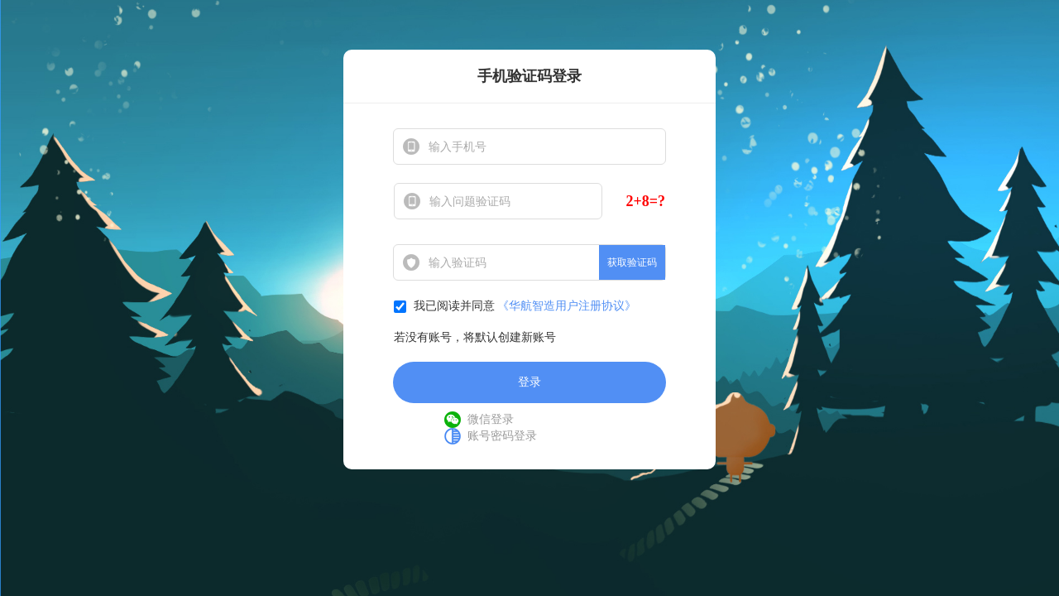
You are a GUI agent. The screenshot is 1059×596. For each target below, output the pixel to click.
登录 (529, 382)
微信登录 (490, 419)
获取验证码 (632, 262)
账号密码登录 (502, 436)
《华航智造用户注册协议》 (566, 306)
